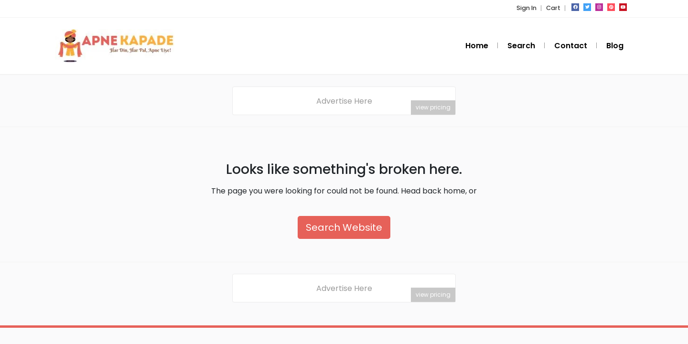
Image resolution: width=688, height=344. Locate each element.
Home (476, 46)
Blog (615, 46)
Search (521, 46)
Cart (553, 8)
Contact (570, 46)
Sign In (526, 8)
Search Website (344, 228)
